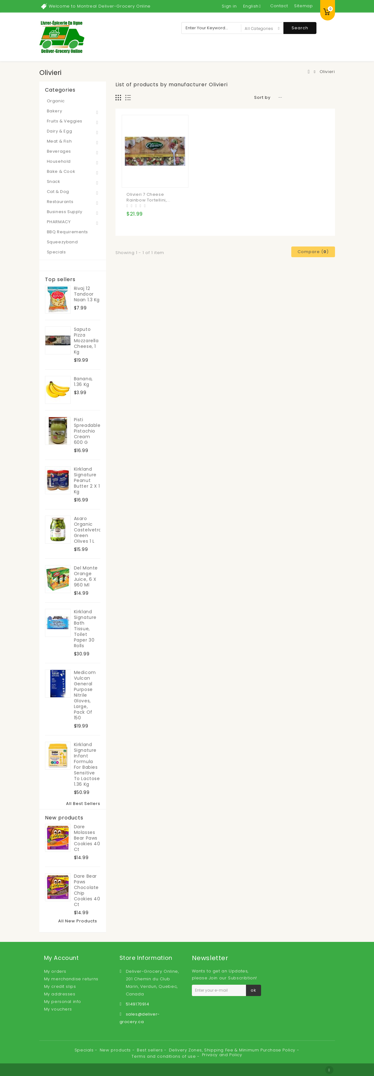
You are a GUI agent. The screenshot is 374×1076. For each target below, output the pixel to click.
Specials (56, 252)
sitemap (303, 6)
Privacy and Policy (222, 1055)
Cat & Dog (58, 192)
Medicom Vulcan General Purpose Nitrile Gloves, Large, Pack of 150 (85, 695)
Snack (53, 181)
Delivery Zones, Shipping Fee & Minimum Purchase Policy (233, 1050)
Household (59, 161)
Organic (56, 101)
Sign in (229, 6)
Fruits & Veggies (65, 121)
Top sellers (60, 279)
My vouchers (58, 1009)
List (128, 97)
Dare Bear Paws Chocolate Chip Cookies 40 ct (87, 890)
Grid (118, 97)
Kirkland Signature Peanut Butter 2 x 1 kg (87, 480)
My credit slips (60, 986)
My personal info (62, 1002)
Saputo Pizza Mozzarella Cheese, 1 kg (86, 340)
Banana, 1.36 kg (83, 381)
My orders (55, 971)
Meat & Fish (59, 141)
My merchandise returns (71, 979)
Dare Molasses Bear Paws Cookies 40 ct (87, 838)
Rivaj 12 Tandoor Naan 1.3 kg (87, 294)
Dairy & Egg (59, 131)
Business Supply (64, 212)
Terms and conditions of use (164, 1056)
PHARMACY (59, 222)
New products (64, 818)
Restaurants (60, 202)
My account (61, 958)
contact (279, 6)
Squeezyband (62, 242)
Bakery (54, 111)
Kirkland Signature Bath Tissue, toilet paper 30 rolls (85, 628)
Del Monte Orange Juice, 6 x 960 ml (86, 576)
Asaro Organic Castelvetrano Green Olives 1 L (87, 530)
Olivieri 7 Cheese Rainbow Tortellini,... (148, 197)
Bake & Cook (61, 171)
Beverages (59, 151)
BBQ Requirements (67, 232)
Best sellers (150, 1050)
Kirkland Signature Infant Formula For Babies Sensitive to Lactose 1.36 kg (87, 764)
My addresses (59, 994)
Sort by (262, 97)
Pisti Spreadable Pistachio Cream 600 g (87, 431)
